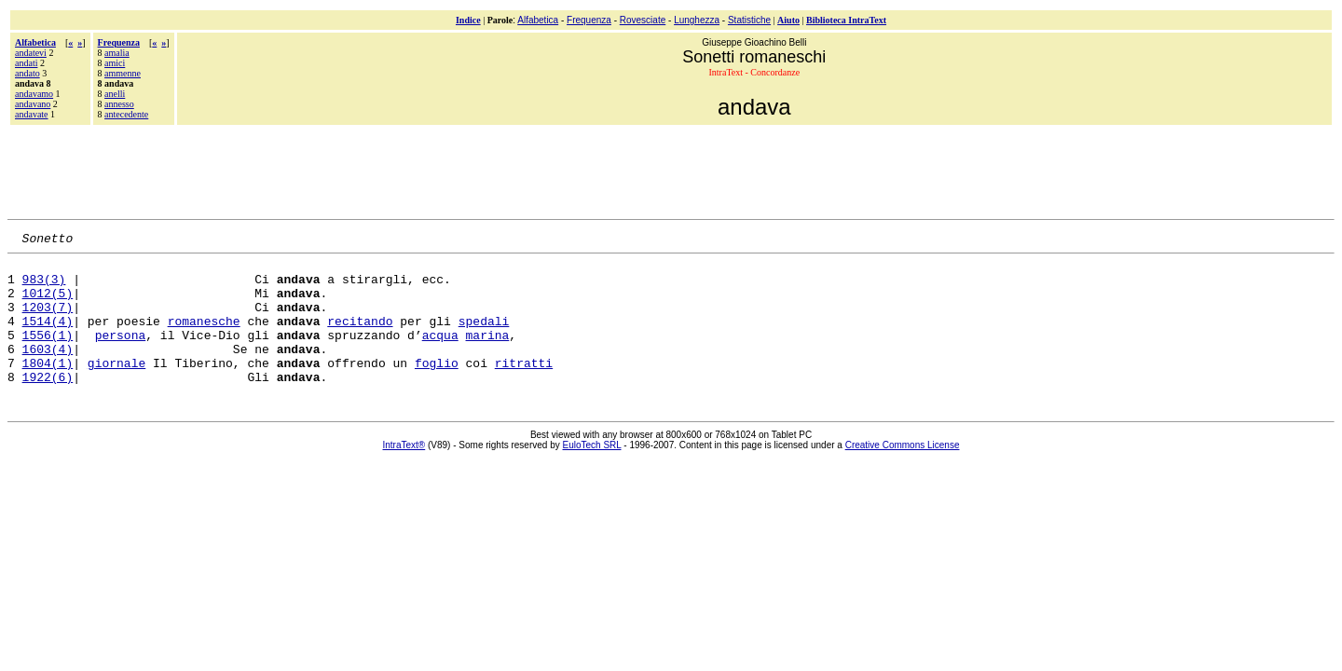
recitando (359, 337)
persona (120, 354)
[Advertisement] (671, 170)
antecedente (126, 114)
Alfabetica (537, 20)
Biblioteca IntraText (846, 20)
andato (27, 73)
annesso (119, 104)
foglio (437, 387)
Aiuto (788, 20)
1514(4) (48, 337)
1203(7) (48, 320)
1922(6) (48, 404)
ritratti (524, 387)
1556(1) (48, 354)
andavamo (34, 94)
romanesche (204, 337)
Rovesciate (642, 20)
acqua (440, 354)
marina (487, 354)
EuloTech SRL (592, 473)
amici (114, 63)
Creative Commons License (902, 473)
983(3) (44, 287)
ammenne (122, 73)
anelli (114, 94)
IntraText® (404, 473)
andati (26, 63)
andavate (31, 114)
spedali (484, 337)
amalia (117, 53)
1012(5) (48, 303)
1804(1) (48, 387)
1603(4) (48, 371)
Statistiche (749, 20)
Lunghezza (696, 20)
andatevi (31, 53)
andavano (32, 104)
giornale (116, 387)
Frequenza (589, 20)
